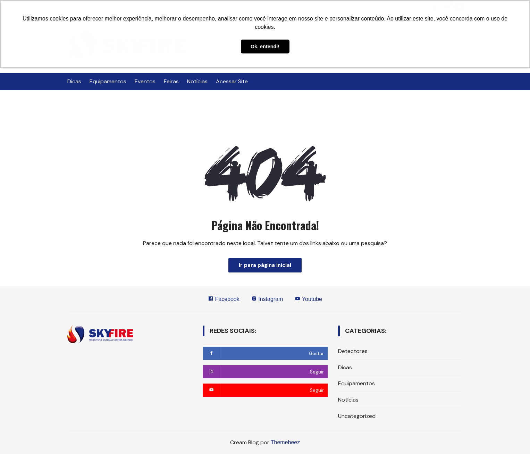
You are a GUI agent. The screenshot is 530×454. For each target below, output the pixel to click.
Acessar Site (232, 81)
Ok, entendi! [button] (265, 46)
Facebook (223, 299)
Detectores (353, 351)
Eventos (145, 81)
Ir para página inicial (265, 265)
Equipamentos (108, 81)
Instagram (267, 299)
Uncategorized (357, 416)
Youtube (308, 299)
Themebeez (285, 442)
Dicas (74, 81)
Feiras (171, 81)
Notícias (197, 81)
